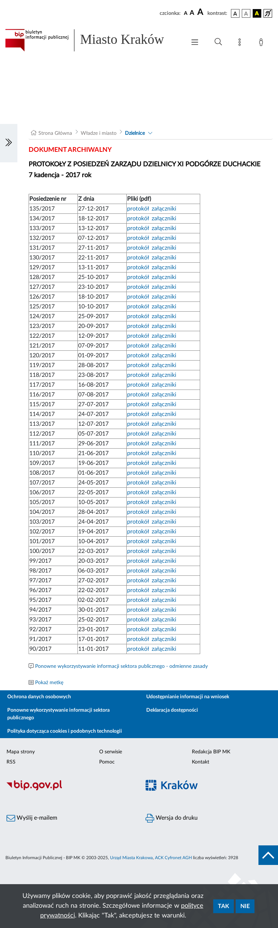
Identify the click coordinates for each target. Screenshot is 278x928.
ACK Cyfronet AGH (173, 858)
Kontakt (200, 762)
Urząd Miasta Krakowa (131, 858)
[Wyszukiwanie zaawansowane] (218, 42)
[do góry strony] (268, 855)
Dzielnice (135, 133)
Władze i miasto (99, 133)
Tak (223, 906)
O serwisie (110, 751)
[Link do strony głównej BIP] (91, 40)
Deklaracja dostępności (172, 710)
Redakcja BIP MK (211, 751)
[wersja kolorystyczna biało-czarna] (246, 13)
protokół (138, 209)
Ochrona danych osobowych (39, 696)
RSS (11, 762)
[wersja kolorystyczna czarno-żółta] (257, 13)
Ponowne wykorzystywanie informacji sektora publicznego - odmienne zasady (121, 666)
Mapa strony (21, 751)
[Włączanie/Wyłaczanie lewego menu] (8, 143)
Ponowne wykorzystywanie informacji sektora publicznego (58, 714)
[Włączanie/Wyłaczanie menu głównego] (194, 43)
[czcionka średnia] (192, 13)
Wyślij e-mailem (32, 818)
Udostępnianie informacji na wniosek (187, 696)
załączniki (164, 209)
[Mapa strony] (241, 43)
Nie (245, 906)
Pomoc (107, 762)
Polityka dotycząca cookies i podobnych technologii (64, 731)
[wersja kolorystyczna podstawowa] (235, 13)
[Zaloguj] (262, 43)
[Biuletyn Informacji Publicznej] (69, 789)
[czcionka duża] (201, 12)
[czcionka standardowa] (186, 13)
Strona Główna (55, 133)
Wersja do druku (172, 818)
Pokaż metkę (49, 682)
